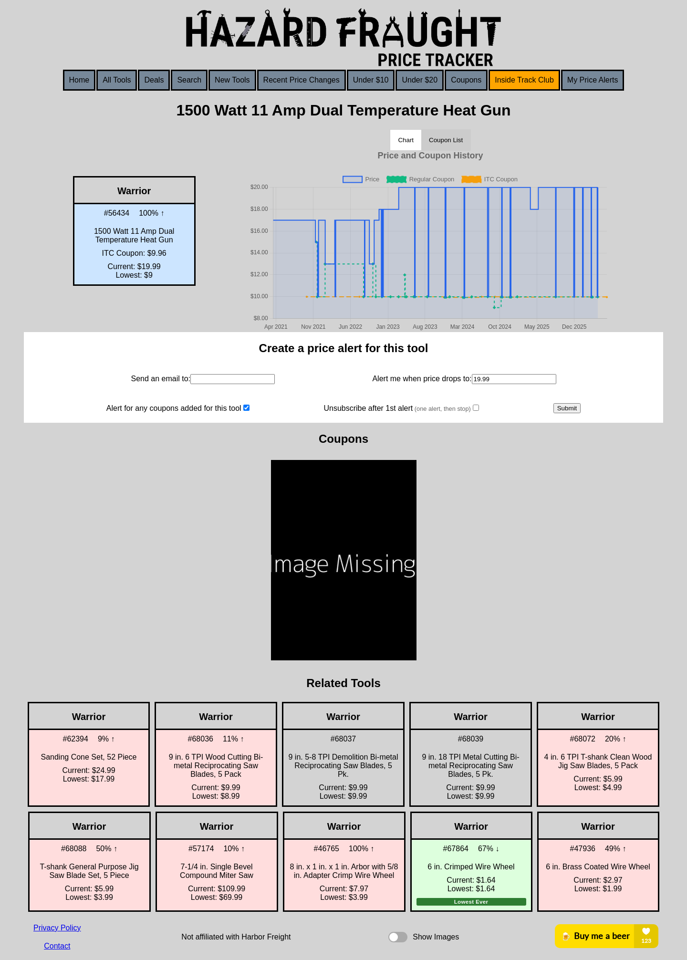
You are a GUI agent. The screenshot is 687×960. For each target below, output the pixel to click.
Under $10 (371, 80)
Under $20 (419, 80)
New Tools (232, 80)
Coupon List (446, 140)
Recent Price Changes (301, 80)
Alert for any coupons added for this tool (173, 408)
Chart (406, 140)
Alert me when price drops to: (421, 379)
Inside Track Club (524, 80)
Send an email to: (160, 379)
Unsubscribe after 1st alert (396, 408)
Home (79, 80)
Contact (57, 946)
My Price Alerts (592, 80)
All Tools (117, 80)
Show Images (436, 937)
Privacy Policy (57, 928)
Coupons (466, 80)
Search (189, 80)
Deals (154, 80)
